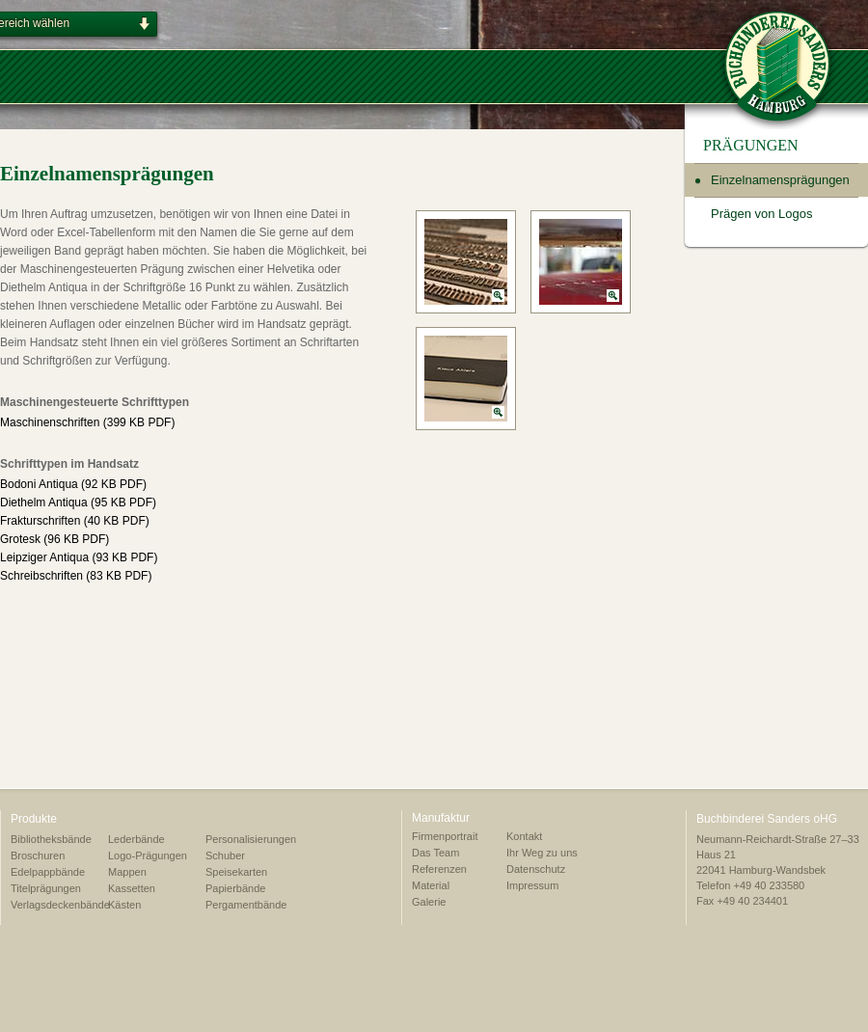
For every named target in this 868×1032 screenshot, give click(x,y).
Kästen (124, 904)
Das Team (435, 852)
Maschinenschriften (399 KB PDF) (87, 422)
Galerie (429, 902)
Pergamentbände (245, 904)
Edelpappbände (48, 872)
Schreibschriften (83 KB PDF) (75, 576)
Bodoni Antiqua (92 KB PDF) (73, 484)
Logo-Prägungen (147, 855)
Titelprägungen (46, 888)
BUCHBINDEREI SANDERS (777, 64)
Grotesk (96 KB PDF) (54, 539)
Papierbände (235, 888)
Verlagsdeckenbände (60, 904)
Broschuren (38, 855)
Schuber (225, 855)
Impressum (532, 885)
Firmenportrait (444, 836)
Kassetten (131, 888)
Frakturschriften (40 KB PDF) (74, 521)
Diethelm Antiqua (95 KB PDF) (78, 502)
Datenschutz (535, 869)
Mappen (127, 872)
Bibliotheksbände (51, 839)
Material (430, 885)
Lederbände (136, 839)
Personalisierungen (250, 839)
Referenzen (439, 869)
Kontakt (524, 836)
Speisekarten (236, 872)
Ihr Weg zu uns (542, 852)
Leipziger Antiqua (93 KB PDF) (78, 557)
